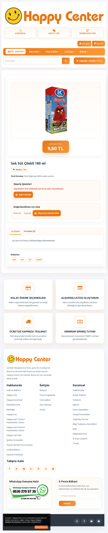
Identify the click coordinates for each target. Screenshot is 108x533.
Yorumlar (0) (29, 232)
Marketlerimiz (13, 405)
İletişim (43, 391)
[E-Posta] (53, 470)
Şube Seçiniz (23, 196)
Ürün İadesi (45, 401)
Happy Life (12, 396)
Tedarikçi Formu (80, 420)
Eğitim (76, 405)
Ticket (76, 444)
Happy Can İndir (14, 436)
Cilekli (39, 261)
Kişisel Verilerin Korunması (20, 446)
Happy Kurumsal (14, 401)
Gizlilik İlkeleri (13, 450)
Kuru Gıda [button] (36, 51)
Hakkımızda (78, 391)
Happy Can (12, 415)
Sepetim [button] (89, 61)
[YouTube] (24, 470)
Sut (22, 261)
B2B (75, 430)
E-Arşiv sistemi (80, 439)
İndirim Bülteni (14, 391)
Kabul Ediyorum (41, 527)
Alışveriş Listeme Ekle (46, 214)
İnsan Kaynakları (80, 410)
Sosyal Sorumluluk (81, 415)
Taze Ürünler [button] (54, 51)
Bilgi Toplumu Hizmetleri (85, 425)
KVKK (42, 410)
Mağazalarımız (80, 434)
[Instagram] (46, 470)
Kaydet (67, 504)
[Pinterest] (38, 470)
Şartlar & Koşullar (15, 441)
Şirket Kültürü (79, 396)
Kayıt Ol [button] (98, 43)
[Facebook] (9, 470)
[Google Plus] (31, 470)
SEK (25, 171)
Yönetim (77, 401)
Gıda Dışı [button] (71, 51)
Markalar (11, 410)
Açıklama (15, 232)
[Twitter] (16, 470)
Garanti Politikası (15, 455)
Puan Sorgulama (47, 396)
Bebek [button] (85, 51)
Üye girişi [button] (84, 43)
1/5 (29, 261)
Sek (14, 261)
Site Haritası (45, 405)
